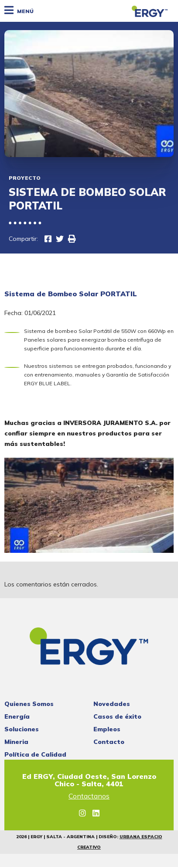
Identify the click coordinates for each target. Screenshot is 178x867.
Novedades (111, 704)
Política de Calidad (35, 754)
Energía (17, 716)
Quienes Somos (29, 704)
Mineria (16, 742)
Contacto (108, 742)
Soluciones (21, 729)
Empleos (106, 729)
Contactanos (89, 796)
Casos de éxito (117, 716)
